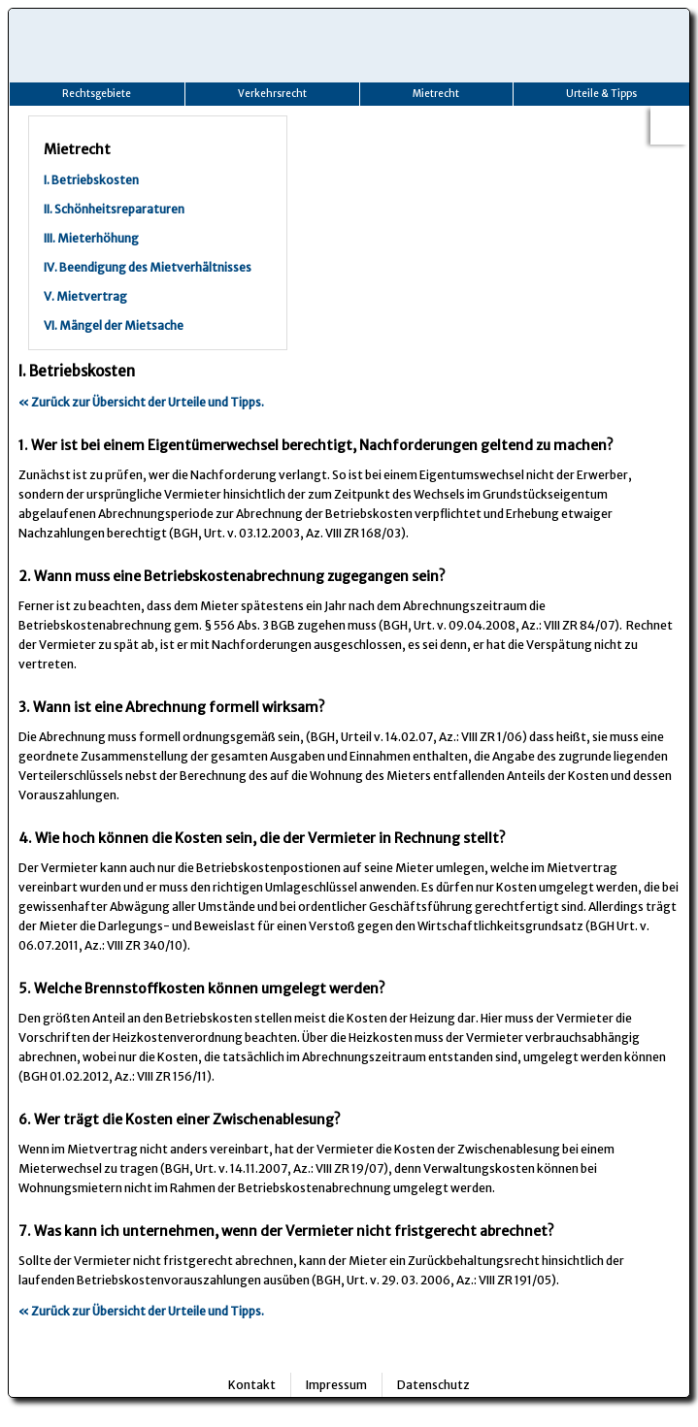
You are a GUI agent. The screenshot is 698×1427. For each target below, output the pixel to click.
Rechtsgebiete (96, 93)
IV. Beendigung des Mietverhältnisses (147, 267)
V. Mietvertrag (85, 296)
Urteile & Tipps (601, 93)
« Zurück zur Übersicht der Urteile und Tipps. (141, 402)
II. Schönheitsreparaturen (114, 209)
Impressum (336, 1385)
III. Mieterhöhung (91, 238)
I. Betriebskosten (91, 180)
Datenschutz (433, 1385)
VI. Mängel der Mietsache (113, 325)
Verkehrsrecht (272, 93)
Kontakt (252, 1385)
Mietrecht (436, 93)
